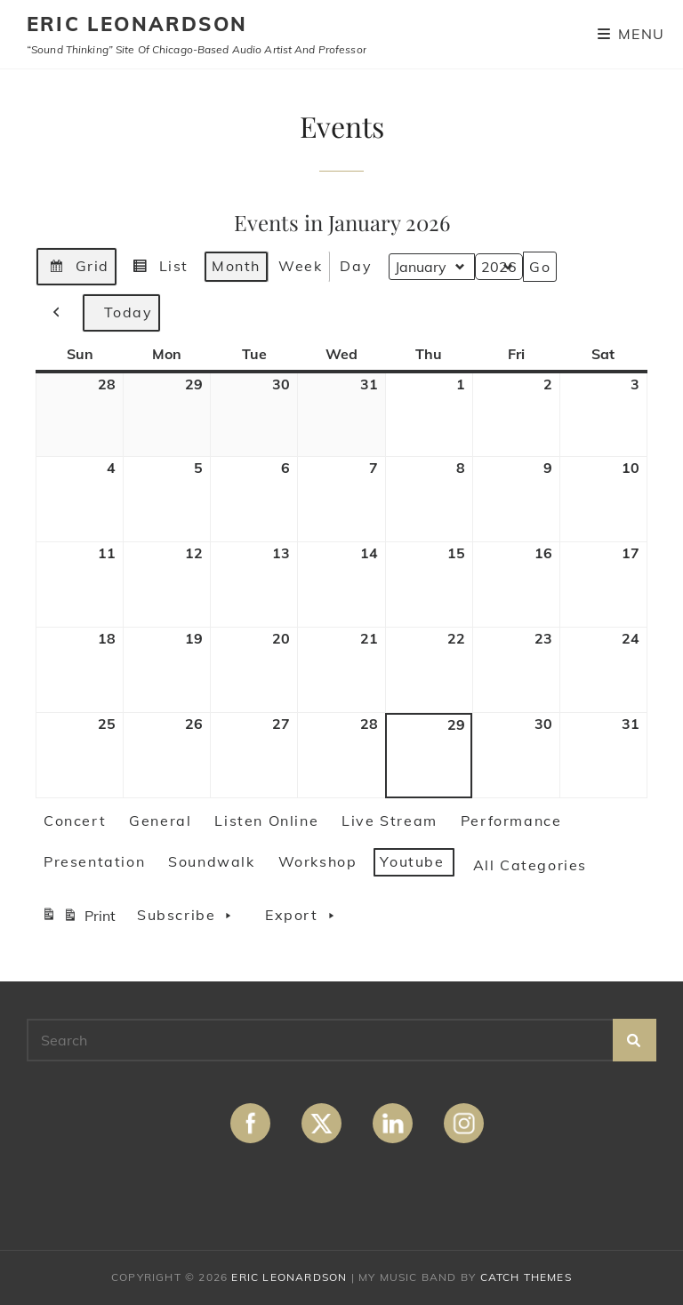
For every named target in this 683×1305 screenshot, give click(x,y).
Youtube (412, 861)
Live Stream (390, 820)
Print (78, 918)
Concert (75, 820)
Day (356, 265)
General (160, 820)
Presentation (94, 861)
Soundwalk (211, 861)
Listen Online (266, 820)
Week (300, 265)
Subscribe (189, 915)
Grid (76, 268)
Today (121, 312)
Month (236, 265)
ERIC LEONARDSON (137, 24)
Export (304, 915)
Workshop (318, 861)
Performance (511, 820)
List (157, 268)
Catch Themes (526, 1277)
